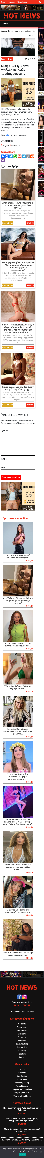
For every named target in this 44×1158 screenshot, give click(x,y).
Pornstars (22, 1037)
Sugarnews (22, 1030)
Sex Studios (22, 1076)
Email (3, 467)
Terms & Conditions (22, 1096)
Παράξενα (22, 1054)
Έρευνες (22, 1050)
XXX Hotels (22, 1079)
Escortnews (22, 1027)
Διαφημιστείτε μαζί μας (22, 1089)
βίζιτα (5, 145)
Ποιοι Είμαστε (22, 1086)
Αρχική (4, 31)
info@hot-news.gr (22, 1005)
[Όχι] (41, 1152)
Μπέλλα (15, 145)
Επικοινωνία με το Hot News (22, 1012)
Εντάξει (22, 1154)
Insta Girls (22, 1040)
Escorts (22, 1069)
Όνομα (3, 459)
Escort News (14, 31)
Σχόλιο (4, 431)
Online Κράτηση (22, 1083)
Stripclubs (22, 1073)
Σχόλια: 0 (30, 58)
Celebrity (22, 1024)
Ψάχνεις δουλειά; (22, 1093)
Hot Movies (22, 1047)
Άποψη (22, 1057)
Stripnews (22, 1034)
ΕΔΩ (7, 135)
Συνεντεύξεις (22, 1044)
